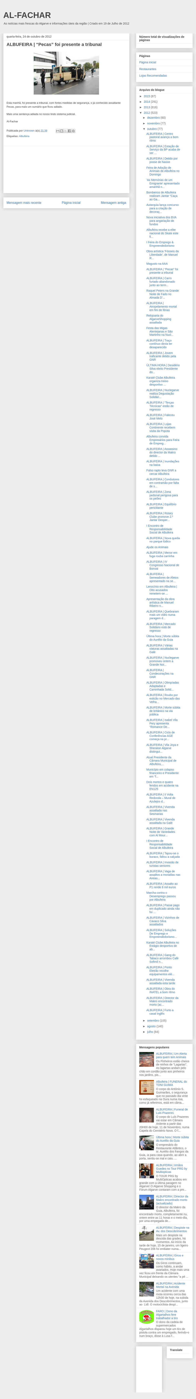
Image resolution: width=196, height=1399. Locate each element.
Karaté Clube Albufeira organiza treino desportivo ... (160, 381)
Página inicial (71, 202)
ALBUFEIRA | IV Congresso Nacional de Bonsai (162, 565)
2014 (147, 101)
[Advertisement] (66, 169)
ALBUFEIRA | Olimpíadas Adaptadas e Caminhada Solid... (162, 686)
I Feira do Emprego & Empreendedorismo (160, 244)
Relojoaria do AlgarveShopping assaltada (158, 319)
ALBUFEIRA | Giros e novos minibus (170, 1257)
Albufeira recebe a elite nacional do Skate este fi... (162, 233)
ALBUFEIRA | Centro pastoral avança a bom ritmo (162, 137)
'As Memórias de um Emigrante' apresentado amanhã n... (163, 183)
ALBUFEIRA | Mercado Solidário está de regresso (161, 627)
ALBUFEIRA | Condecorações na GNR (160, 673)
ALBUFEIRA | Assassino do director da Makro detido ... (161, 452)
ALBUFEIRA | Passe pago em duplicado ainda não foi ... (163, 909)
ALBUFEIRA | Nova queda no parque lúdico (163, 540)
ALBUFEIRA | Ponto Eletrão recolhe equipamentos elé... (160, 971)
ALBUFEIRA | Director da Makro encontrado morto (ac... (162, 1001)
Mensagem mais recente (24, 202)
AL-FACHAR (27, 15)
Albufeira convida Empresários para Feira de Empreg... (162, 440)
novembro (153, 123)
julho (150, 1031)
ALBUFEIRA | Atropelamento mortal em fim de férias (161, 306)
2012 (147, 112)
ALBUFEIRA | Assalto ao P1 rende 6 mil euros (162, 885)
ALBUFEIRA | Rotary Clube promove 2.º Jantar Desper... (159, 517)
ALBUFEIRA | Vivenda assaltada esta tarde (160, 981)
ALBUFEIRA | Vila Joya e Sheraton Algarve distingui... (162, 748)
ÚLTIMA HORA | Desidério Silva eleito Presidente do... (163, 369)
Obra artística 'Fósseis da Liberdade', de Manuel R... (162, 255)
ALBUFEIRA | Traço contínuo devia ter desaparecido (159, 344)
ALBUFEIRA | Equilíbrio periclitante (161, 506)
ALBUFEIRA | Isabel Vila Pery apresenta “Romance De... (162, 723)
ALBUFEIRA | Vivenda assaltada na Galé (160, 821)
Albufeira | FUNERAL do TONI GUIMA (171, 1083)
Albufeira (24, 136)
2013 (147, 107)
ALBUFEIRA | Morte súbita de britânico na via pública (163, 711)
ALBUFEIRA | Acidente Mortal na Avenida (170, 1285)
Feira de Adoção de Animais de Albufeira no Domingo (162, 171)
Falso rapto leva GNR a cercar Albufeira (161, 472)
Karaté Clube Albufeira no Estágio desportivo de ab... (162, 946)
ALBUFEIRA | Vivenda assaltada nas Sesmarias (160, 810)
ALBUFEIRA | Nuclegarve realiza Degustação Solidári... (162, 393)
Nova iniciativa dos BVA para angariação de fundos (161, 221)
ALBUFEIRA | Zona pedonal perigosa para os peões (162, 495)
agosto (151, 1026)
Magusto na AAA (157, 263)
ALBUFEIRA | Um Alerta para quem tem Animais (171, 1055)
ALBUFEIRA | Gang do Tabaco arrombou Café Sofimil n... (162, 958)
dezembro (153, 117)
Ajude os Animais (157, 547)
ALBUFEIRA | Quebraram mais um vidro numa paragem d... (162, 615)
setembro (153, 1020)
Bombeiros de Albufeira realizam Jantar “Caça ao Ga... (161, 196)
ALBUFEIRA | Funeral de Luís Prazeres (172, 1111)
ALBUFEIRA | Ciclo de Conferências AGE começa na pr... (160, 736)
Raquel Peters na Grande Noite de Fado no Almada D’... (162, 294)
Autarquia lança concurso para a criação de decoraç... (162, 208)
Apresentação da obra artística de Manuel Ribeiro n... (160, 602)
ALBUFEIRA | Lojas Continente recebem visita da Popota (160, 427)
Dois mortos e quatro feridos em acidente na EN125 (162, 785)
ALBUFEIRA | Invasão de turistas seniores (162, 864)
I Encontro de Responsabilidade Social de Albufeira (159, 529)
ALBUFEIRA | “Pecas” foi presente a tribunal (162, 271)
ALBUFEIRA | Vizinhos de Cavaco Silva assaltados (162, 921)
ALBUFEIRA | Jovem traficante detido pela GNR (161, 356)
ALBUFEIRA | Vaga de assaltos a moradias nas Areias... (163, 875)
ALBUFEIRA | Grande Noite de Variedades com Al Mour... (160, 832)
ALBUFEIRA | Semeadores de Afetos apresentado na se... (162, 577)
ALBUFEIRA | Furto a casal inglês (160, 1012)
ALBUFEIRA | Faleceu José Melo (160, 416)
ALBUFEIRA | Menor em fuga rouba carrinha (161, 554)
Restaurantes (147, 69)
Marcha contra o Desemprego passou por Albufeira (161, 896)
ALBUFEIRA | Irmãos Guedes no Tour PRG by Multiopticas (171, 1169)
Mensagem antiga (113, 202)
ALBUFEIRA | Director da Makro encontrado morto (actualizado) (172, 1200)
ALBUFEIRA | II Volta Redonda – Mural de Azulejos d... (160, 798)
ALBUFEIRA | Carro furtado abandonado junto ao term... (160, 282)
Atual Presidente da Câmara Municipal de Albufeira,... (161, 761)
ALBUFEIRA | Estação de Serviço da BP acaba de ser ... (163, 150)
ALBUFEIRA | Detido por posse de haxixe (162, 160)
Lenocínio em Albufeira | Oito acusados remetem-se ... (161, 590)
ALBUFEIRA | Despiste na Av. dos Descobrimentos (172, 1229)
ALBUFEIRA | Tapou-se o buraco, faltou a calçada (163, 855)
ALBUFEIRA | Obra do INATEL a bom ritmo (160, 990)
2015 (147, 96)
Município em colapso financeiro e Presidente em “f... (162, 773)
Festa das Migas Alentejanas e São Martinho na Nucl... (160, 331)
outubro (152, 129)
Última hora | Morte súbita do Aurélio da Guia (162, 638)
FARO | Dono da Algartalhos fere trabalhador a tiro (167, 1315)
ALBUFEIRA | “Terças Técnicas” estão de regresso (160, 406)
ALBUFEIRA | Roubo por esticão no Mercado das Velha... (163, 698)
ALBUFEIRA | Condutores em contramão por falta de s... (162, 483)
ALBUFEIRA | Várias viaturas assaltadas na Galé (162, 649)
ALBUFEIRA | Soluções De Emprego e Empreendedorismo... (161, 933)
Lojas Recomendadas (153, 75)
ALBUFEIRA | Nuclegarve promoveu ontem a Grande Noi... (162, 661)
